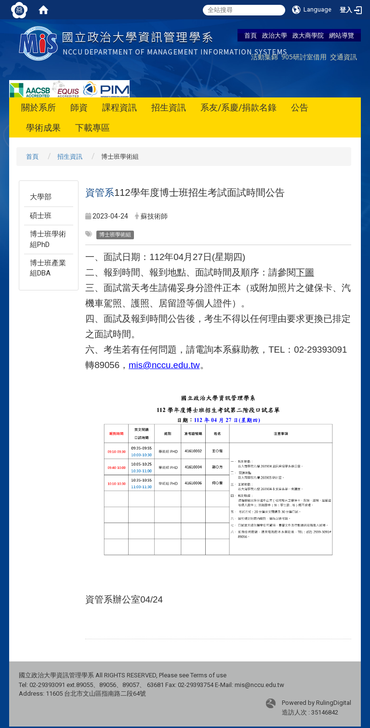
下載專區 (92, 128)
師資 (79, 107)
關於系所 (38, 107)
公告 (299, 107)
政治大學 (274, 35)
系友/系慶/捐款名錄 (238, 107)
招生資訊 (168, 107)
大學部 (41, 196)
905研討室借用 (304, 56)
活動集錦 (264, 56)
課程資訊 (119, 107)
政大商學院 (308, 35)
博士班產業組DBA (48, 268)
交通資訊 (343, 56)
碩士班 (41, 215)
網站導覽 (341, 35)
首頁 (250, 35)
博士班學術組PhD (48, 239)
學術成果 (43, 128)
